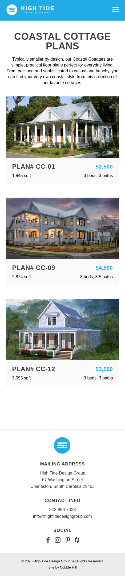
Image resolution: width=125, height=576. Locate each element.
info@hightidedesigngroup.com (62, 516)
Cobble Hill (68, 567)
